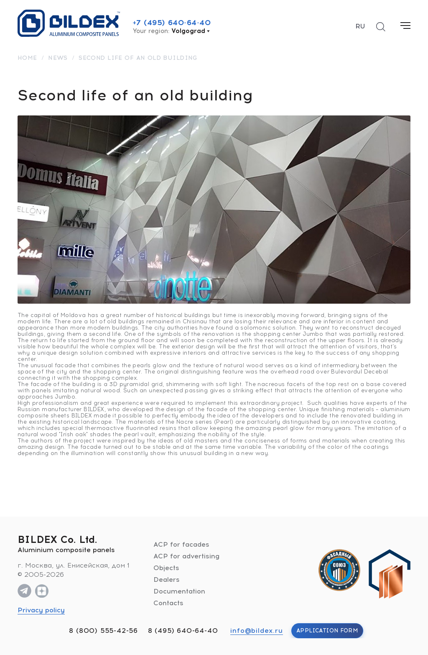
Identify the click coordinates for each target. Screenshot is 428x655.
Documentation (179, 591)
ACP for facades (181, 544)
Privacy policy (41, 610)
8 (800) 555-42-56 (103, 631)
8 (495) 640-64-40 (183, 631)
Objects (166, 568)
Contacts (168, 603)
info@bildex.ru (256, 631)
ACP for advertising (186, 556)
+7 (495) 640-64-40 (171, 22)
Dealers (166, 579)
